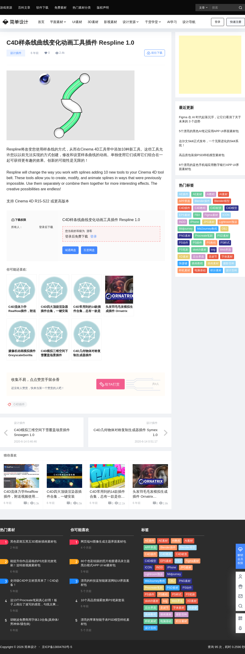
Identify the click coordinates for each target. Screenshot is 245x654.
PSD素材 (223, 235)
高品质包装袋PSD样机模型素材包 (202, 155)
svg (213, 249)
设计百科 (231, 270)
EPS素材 (184, 215)
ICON (225, 215)
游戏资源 (6, 7)
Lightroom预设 (228, 222)
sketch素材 (199, 249)
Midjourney (186, 228)
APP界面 (184, 201)
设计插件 (15, 53)
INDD (182, 222)
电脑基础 (200, 270)
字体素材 (227, 256)
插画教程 (197, 263)
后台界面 (198, 256)
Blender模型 (221, 201)
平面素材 (58, 22)
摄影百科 (228, 263)
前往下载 (154, 53)
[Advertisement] (210, 65)
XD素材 (183, 256)
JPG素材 (209, 222)
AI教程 (211, 194)
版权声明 (103, 7)
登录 (217, 21)
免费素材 (60, 7)
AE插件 (183, 194)
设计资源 (131, 22)
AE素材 (197, 194)
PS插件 (197, 242)
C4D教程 (200, 208)
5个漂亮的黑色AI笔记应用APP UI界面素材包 (209, 131)
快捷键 (183, 263)
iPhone (194, 222)
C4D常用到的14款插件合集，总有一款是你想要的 (107, 496)
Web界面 (225, 249)
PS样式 (225, 242)
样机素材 (184, 270)
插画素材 (213, 263)
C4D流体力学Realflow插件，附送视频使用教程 (21, 496)
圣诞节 (213, 256)
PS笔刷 (183, 249)
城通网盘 (70, 250)
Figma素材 (211, 215)
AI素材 (223, 194)
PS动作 (183, 242)
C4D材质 (216, 208)
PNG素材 (185, 235)
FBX (197, 215)
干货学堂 (153, 22)
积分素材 (216, 270)
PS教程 (211, 242)
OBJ (224, 228)
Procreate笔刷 (204, 235)
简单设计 (30, 647)
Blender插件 (202, 201)
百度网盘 (89, 250)
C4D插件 (184, 208)
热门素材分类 (82, 7)
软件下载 (42, 7)
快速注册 (235, 21)
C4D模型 (231, 208)
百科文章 (24, 7)
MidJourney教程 (207, 228)
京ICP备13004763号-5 (57, 647)
